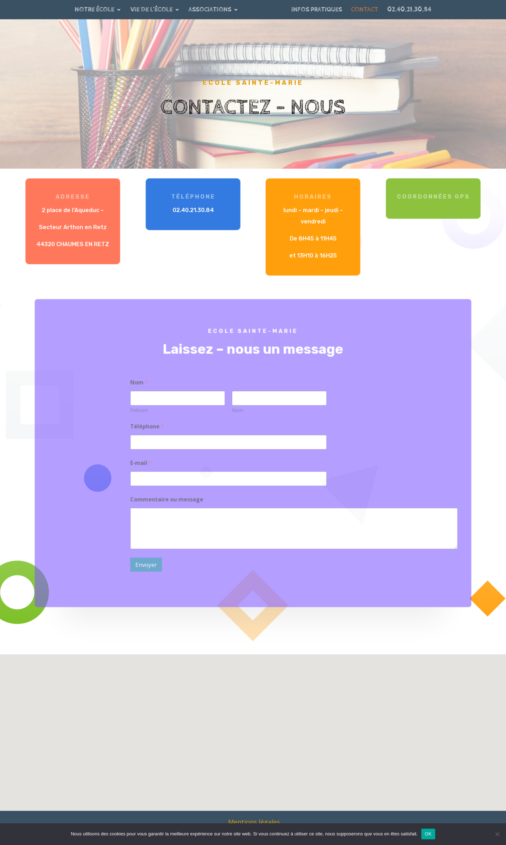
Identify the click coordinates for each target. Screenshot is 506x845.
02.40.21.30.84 (409, 10)
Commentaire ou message (170, 498)
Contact (364, 10)
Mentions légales (254, 822)
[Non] (497, 834)
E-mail (146, 463)
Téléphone (152, 427)
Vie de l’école (151, 10)
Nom (238, 412)
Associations (210, 10)
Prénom (144, 412)
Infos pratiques (316, 10)
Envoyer (151, 559)
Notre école (94, 10)
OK (428, 833)
